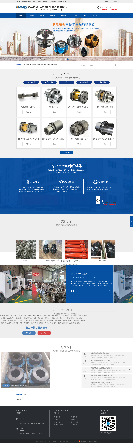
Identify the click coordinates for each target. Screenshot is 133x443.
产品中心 (42, 15)
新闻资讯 (53, 15)
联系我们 (106, 1)
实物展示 (63, 15)
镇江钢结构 (19, 400)
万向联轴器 (40, 65)
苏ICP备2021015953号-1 (71, 441)
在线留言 (85, 15)
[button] (2, 40)
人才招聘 (74, 15)
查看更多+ (66, 152)
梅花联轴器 (54, 65)
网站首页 (21, 15)
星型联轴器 (74, 424)
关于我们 (31, 15)
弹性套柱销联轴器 (58, 424)
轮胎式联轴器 (74, 422)
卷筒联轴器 (47, 65)
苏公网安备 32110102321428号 (87, 441)
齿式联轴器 (26, 65)
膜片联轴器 (33, 65)
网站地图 (115, 1)
